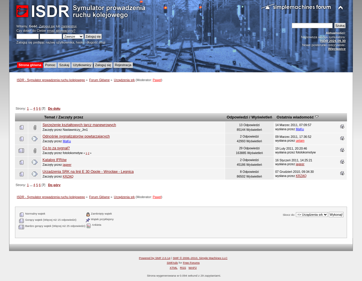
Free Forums (191, 262)
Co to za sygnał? (56, 148)
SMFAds (172, 262)
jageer (67, 164)
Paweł (157, 80)
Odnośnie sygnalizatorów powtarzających (76, 136)
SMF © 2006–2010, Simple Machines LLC (200, 258)
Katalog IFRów (55, 160)
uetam (300, 140)
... (31, 108)
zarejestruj (68, 26)
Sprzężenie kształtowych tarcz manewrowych (79, 125)
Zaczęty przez (70, 117)
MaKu (300, 129)
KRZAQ (68, 176)
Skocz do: (289, 214)
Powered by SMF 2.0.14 (154, 258)
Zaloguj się (47, 26)
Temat (49, 117)
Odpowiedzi (237, 117)
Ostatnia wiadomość (297, 117)
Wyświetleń (261, 117)
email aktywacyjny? (61, 30)
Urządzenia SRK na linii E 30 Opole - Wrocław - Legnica (88, 172)
